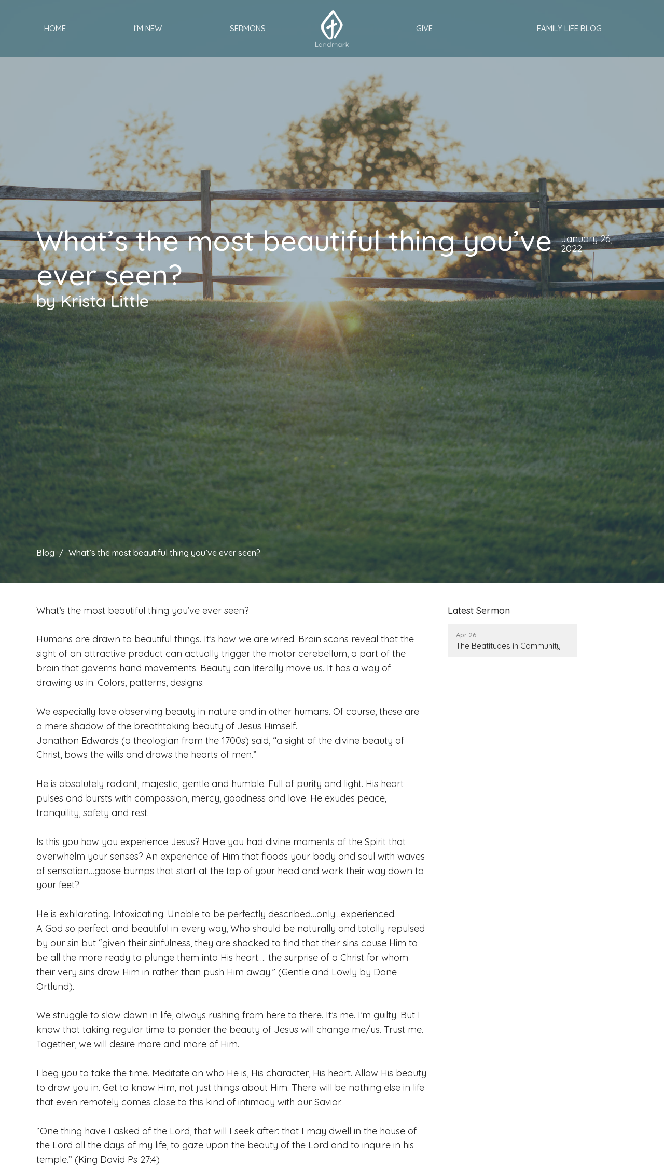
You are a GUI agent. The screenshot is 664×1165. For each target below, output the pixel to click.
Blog (45, 553)
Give (424, 28)
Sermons (248, 28)
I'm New (148, 28)
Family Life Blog (569, 28)
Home (55, 28)
